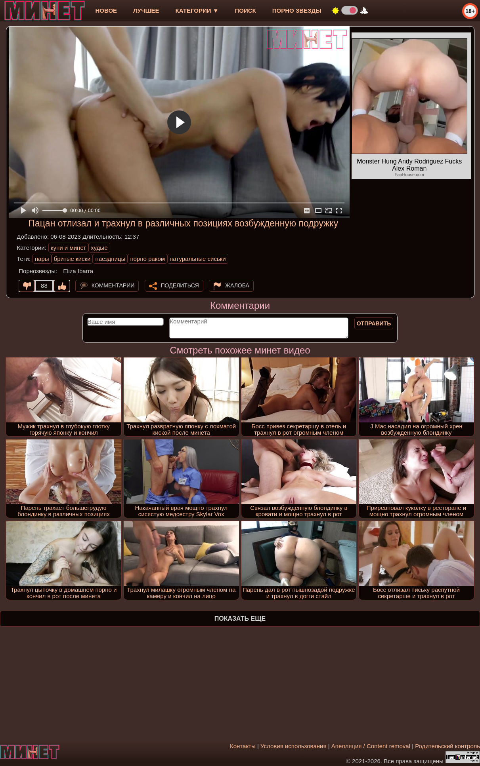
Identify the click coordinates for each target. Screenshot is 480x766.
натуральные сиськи (198, 258)
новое (106, 10)
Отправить (374, 323)
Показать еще (240, 618)
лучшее (146, 10)
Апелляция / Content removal (370, 746)
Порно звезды (296, 10)
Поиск (245, 10)
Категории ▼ (197, 10)
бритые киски (72, 258)
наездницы (110, 258)
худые (99, 247)
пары (42, 258)
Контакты (243, 746)
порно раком (147, 258)
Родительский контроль (447, 746)
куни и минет (68, 247)
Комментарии (113, 285)
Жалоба (237, 285)
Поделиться (180, 285)
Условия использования (293, 746)
